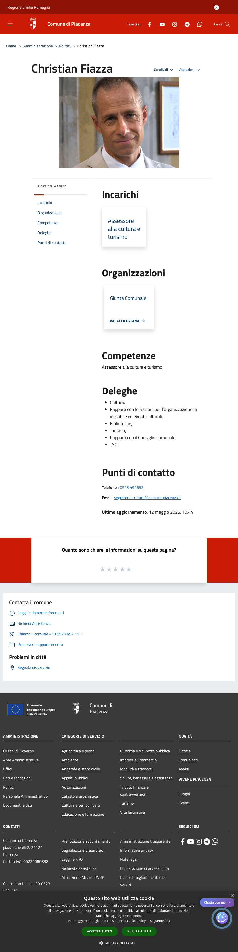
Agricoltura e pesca (78, 751)
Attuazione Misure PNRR (83, 877)
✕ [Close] (229, 902)
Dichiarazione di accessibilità (144, 868)
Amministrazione (38, 46)
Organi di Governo (18, 751)
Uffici (7, 769)
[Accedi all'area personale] (216, 7)
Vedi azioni (190, 70)
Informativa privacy (136, 850)
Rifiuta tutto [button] (139, 931)
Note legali (129, 859)
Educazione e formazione (83, 814)
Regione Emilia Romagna (29, 7)
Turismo (127, 803)
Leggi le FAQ (72, 859)
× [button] (232, 896)
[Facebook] (147, 24)
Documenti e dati (17, 805)
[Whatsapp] (198, 24)
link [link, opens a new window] (167, 921)
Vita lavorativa (132, 812)
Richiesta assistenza (79, 868)
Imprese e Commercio (138, 760)
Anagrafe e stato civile (81, 769)
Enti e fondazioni (17, 778)
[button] (119, 943)
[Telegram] (185, 24)
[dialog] (119, 921)
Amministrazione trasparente (145, 841)
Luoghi (184, 794)
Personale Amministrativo (25, 796)
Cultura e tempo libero (81, 805)
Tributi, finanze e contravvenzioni (134, 790)
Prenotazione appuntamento (86, 841)
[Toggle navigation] (10, 24)
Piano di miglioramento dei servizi (143, 880)
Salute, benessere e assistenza (146, 778)
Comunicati (188, 760)
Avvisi (184, 769)
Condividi (164, 70)
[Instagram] (173, 24)
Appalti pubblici (75, 778)
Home (11, 46)
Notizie (185, 751)
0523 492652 (131, 487)
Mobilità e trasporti (136, 769)
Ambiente (70, 760)
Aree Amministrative (21, 760)
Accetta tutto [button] (99, 931)
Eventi (184, 803)
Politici (65, 46)
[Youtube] (160, 24)
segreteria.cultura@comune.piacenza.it (147, 497)
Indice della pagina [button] (51, 186)
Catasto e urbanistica (80, 796)
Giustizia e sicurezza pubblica (145, 751)
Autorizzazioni (74, 787)
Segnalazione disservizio (82, 850)
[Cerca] (227, 24)
